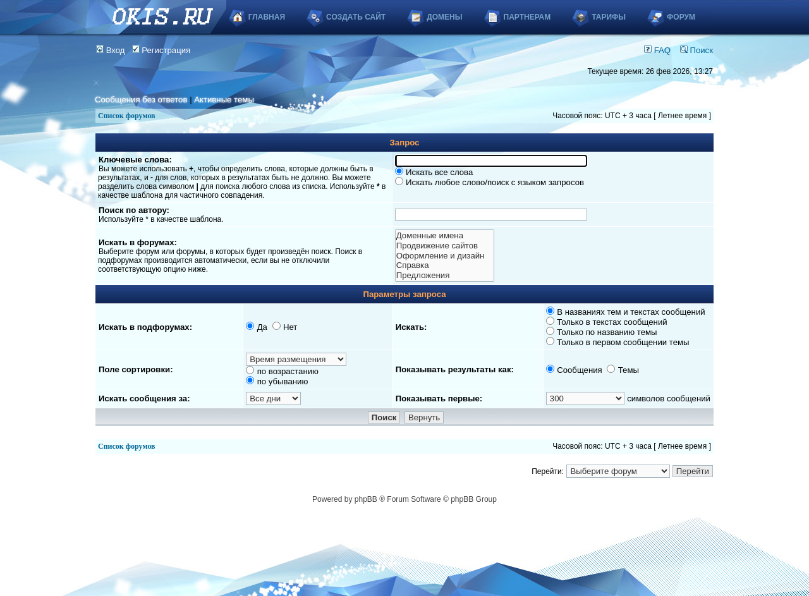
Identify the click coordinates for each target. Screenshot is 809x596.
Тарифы (609, 17)
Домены (444, 17)
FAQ (657, 50)
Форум (681, 17)
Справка (444, 265)
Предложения (444, 276)
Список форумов (126, 115)
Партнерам (527, 17)
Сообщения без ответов (141, 99)
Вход (110, 50)
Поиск (696, 50)
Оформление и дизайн (444, 256)
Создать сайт (356, 17)
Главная (266, 17)
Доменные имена (444, 236)
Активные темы (224, 99)
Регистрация (161, 50)
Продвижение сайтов (444, 246)
